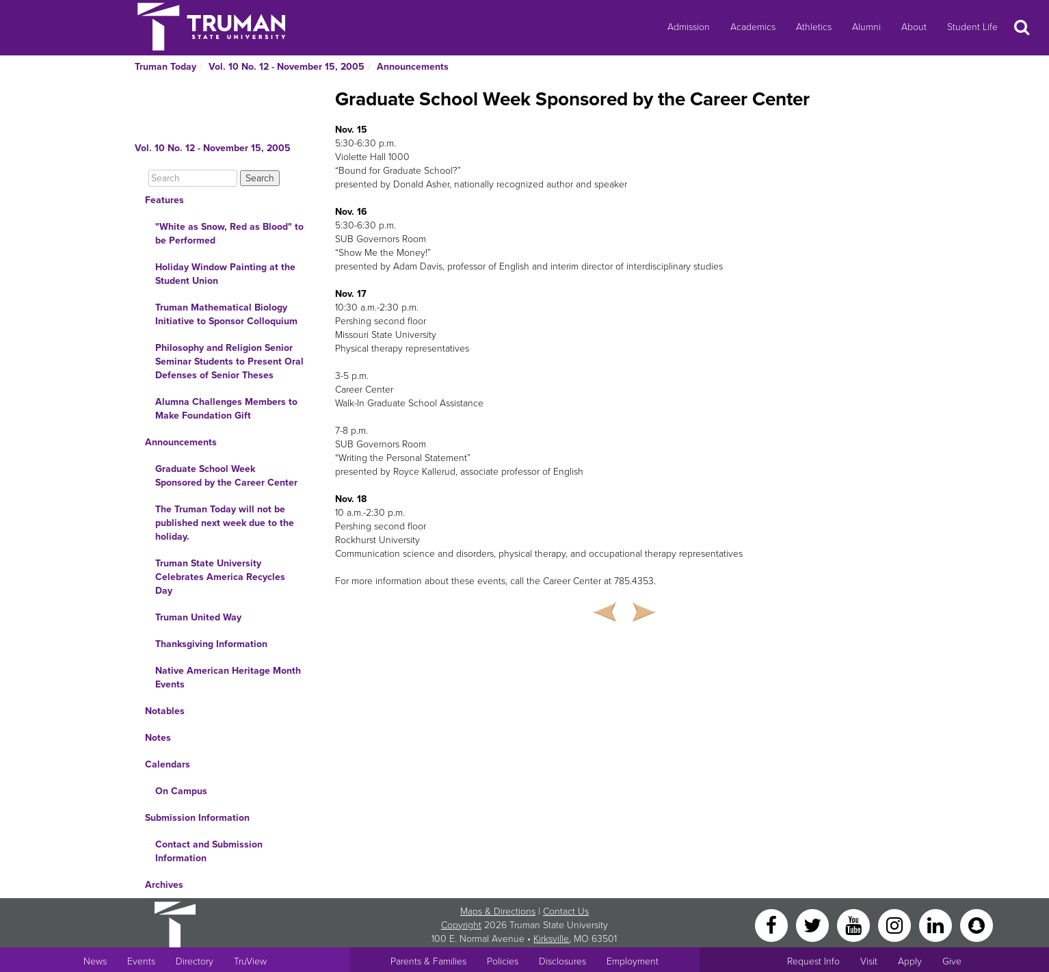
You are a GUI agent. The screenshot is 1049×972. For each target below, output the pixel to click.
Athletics (814, 27)
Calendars (167, 764)
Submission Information (197, 818)
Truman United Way (198, 617)
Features (164, 200)
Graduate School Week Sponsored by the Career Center (226, 475)
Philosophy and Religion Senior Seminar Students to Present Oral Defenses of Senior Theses (229, 361)
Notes (158, 738)
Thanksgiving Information (211, 644)
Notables (165, 711)
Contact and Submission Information (209, 851)
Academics (752, 27)
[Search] (192, 178)
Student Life (972, 27)
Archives (164, 885)
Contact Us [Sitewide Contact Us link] (566, 911)
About (914, 27)
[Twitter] (813, 924)
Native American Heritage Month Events (228, 677)
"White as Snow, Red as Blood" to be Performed (229, 233)
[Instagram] (895, 924)
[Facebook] (772, 924)
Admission (688, 27)
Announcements (413, 67)
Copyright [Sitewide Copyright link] (461, 925)
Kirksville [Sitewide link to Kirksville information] (551, 939)
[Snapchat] (976, 924)
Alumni (866, 27)
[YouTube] (854, 924)
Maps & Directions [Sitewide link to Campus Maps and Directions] (497, 911)
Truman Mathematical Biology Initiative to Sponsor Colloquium (226, 314)
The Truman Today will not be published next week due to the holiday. (224, 522)
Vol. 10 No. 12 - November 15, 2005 (286, 67)
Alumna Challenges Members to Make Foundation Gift (226, 408)
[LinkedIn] (936, 924)
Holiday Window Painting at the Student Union (225, 274)
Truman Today (165, 67)
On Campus (181, 791)
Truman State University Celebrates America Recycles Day (220, 576)
